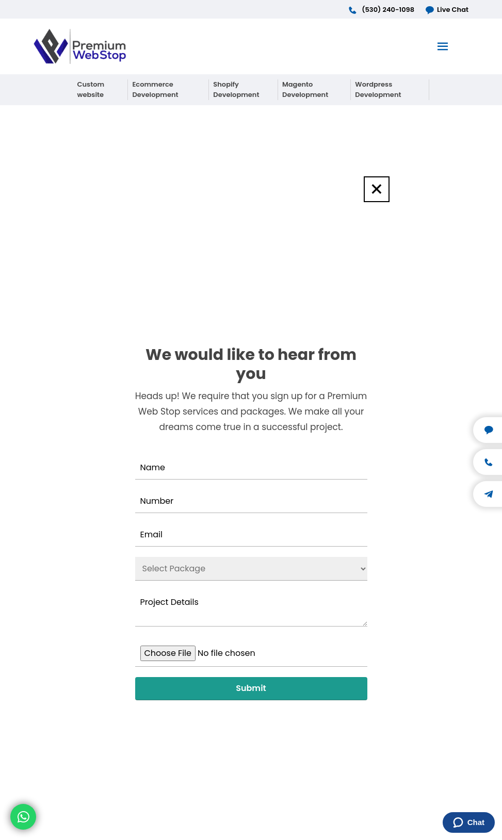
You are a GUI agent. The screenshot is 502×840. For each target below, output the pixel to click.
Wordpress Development (378, 89)
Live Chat (446, 10)
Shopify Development (236, 89)
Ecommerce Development (155, 89)
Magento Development (305, 89)
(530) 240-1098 (381, 10)
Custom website (91, 89)
